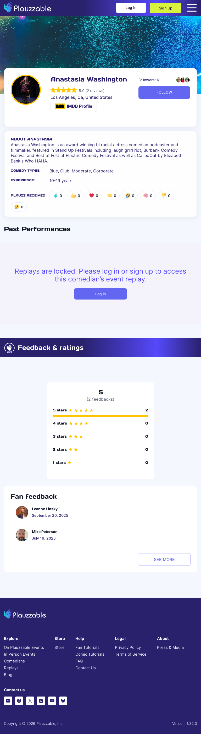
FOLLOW (164, 92)
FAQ (79, 661)
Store (59, 647)
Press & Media (170, 647)
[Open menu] (192, 8)
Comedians (14, 661)
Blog (8, 674)
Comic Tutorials (89, 654)
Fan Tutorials (87, 647)
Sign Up (165, 8)
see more (164, 559)
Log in (100, 294)
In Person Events (19, 654)
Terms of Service (131, 654)
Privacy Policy (128, 647)
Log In (130, 8)
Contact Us (85, 668)
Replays (11, 668)
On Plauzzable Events (24, 647)
